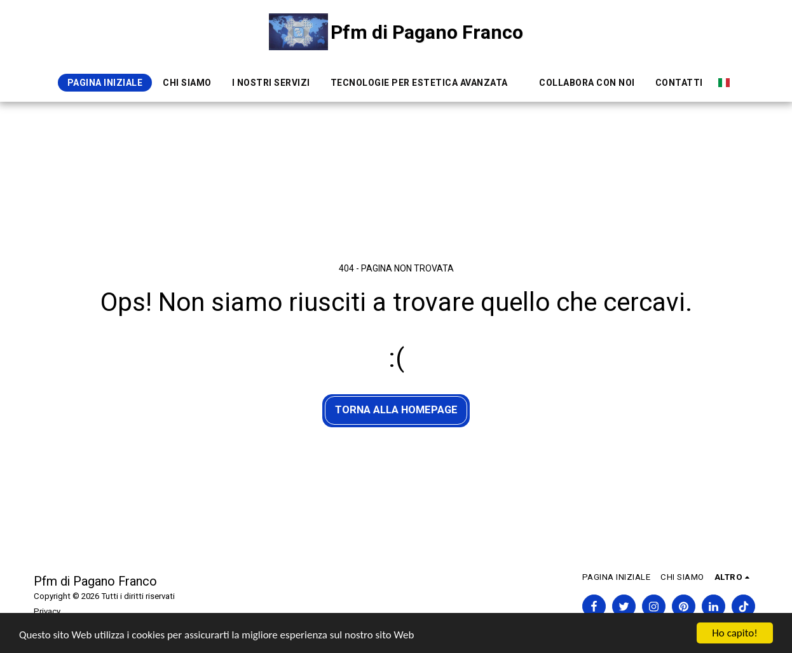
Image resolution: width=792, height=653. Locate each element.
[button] (425, 83)
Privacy (47, 611)
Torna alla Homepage (396, 410)
